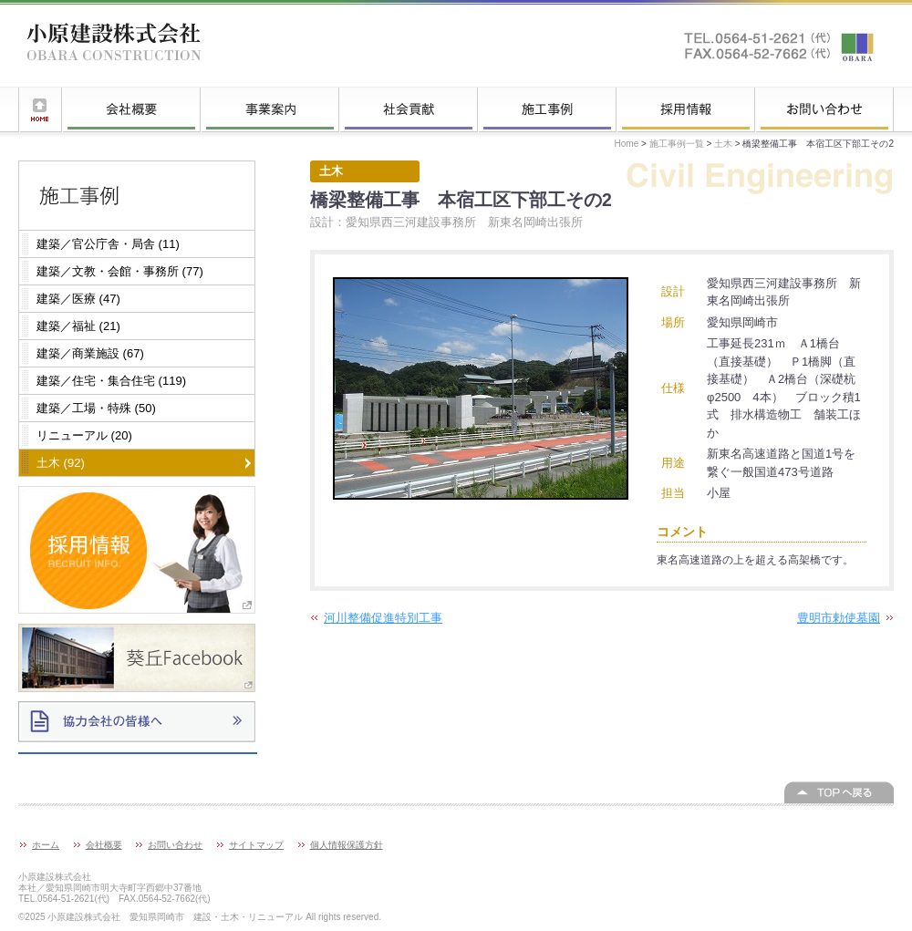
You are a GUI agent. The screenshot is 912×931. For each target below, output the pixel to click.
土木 (723, 144)
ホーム (40, 109)
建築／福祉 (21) (78, 326)
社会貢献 (408, 109)
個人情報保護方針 (346, 845)
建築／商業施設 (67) (90, 353)
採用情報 (686, 109)
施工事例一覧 (547, 109)
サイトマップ (256, 845)
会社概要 (131, 109)
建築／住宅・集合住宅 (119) (111, 381)
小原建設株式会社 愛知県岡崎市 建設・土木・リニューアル (114, 45)
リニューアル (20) (84, 435)
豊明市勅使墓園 (838, 618)
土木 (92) (60, 463)
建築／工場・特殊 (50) (96, 408)
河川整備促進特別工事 (383, 618)
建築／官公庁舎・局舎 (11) (108, 244)
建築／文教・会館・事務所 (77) (119, 271)
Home (627, 144)
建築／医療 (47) (78, 298)
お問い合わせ (824, 109)
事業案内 (270, 109)
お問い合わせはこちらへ (780, 45)
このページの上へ (839, 792)
